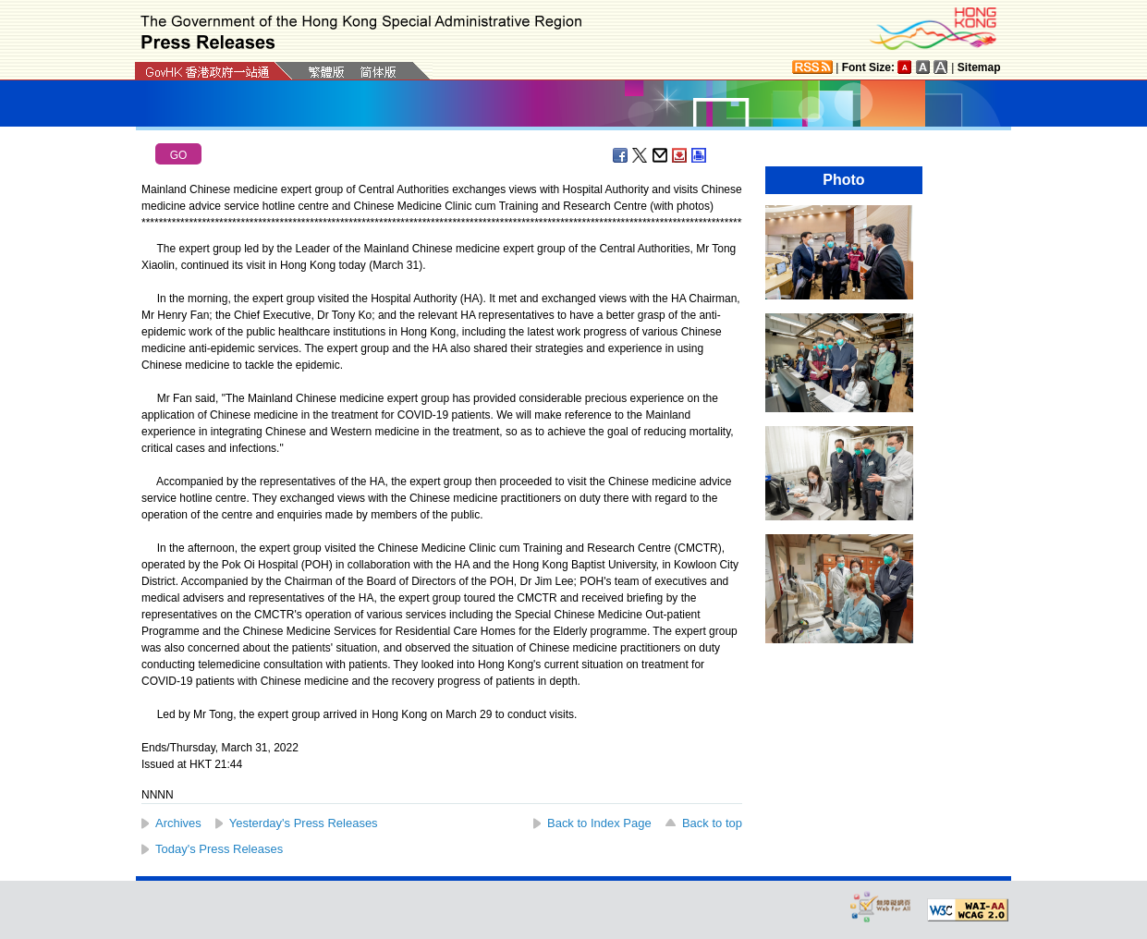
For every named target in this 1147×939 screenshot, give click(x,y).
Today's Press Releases (219, 849)
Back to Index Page (599, 823)
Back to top (712, 823)
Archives (178, 823)
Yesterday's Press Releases (303, 823)
